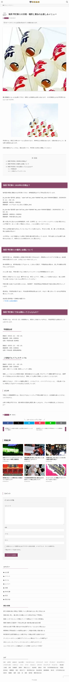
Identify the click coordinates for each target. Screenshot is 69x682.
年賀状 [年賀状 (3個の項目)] (61, 667)
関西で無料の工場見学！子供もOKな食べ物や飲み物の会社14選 (22, 622)
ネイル (7, 580)
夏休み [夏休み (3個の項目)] (40, 667)
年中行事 (7, 591)
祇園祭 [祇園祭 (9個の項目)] (10, 673)
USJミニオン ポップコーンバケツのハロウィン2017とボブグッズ (22, 642)
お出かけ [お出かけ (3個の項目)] (15, 662)
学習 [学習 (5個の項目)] (44, 667)
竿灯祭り (14, 414)
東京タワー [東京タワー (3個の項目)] (22, 670)
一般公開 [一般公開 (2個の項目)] (61, 664)
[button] (8, 423)
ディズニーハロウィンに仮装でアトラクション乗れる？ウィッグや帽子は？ (25, 638)
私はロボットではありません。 (14, 549)
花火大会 (7, 599)
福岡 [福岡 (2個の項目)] (15, 673)
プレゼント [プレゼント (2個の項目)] (33, 664)
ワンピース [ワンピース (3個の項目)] (54, 664)
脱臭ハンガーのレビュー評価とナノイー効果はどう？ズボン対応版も (23, 619)
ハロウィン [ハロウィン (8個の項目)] (15, 664)
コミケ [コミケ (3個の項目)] (46, 662)
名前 (6, 527)
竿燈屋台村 (14, 169)
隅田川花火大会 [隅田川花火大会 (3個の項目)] (37, 673)
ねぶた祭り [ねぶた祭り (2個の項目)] (21, 662)
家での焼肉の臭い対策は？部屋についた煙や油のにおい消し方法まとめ (24, 611)
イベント (6, 18)
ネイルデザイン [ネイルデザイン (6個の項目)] (60, 662)
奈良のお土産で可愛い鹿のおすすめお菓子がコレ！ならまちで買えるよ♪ (24, 626)
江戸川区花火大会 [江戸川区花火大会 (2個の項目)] (60, 670)
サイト (6, 540)
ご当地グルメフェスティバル (18, 171)
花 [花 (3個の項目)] (22, 673)
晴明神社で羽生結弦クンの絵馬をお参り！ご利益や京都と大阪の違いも (24, 630)
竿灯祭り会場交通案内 (10, 301)
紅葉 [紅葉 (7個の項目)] (19, 673)
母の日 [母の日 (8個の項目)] (52, 670)
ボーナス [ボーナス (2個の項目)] (39, 664)
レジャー (7, 584)
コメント (8, 505)
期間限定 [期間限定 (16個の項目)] (12, 670)
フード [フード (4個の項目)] (26, 664)
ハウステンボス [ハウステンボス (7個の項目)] (7, 664)
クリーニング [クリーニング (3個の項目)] (39, 662)
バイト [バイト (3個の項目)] (21, 664)
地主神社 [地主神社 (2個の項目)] (34, 667)
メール (6, 533)
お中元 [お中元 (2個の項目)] (9, 662)
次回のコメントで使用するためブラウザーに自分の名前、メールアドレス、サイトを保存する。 (30, 546)
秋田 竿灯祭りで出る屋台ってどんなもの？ (20, 166)
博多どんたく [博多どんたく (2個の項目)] (27, 667)
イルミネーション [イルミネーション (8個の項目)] (30, 662)
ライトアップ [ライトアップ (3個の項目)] (47, 664)
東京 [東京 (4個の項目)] (17, 670)
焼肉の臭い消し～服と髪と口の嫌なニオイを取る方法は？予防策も (22, 615)
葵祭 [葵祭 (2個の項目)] (26, 673)
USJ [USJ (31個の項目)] (4, 662)
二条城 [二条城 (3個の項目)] (5, 667)
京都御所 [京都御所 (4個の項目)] (15, 667)
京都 (6, 588)
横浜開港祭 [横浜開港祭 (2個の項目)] (46, 670)
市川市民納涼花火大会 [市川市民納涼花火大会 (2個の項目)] (53, 667)
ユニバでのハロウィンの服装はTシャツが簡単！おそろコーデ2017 (22, 646)
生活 (6, 595)
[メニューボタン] (2, 2)
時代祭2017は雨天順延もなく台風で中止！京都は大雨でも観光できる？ (24, 634)
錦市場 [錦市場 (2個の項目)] (30, 673)
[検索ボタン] (67, 2)
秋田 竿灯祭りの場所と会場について (18, 164)
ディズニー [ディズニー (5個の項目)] (52, 662)
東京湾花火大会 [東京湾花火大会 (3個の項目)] (30, 670)
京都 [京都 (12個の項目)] (10, 667)
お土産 (7, 572)
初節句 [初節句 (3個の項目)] (20, 667)
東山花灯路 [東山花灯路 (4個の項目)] (39, 670)
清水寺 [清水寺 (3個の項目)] (5, 673)
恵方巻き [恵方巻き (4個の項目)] (5, 670)
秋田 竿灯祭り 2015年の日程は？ (17, 161)
